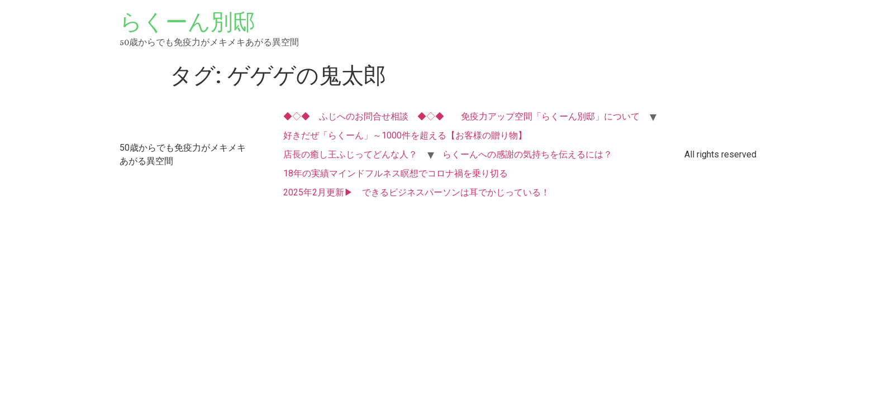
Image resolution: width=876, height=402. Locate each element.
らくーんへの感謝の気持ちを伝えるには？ (527, 154)
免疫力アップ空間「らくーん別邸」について (550, 116)
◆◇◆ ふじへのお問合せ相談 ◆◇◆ (363, 116)
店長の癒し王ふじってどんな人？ (350, 154)
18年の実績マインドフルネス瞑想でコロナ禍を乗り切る (395, 173)
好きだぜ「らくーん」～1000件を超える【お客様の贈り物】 (405, 135)
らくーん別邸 (187, 22)
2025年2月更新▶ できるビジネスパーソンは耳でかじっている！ (416, 192)
